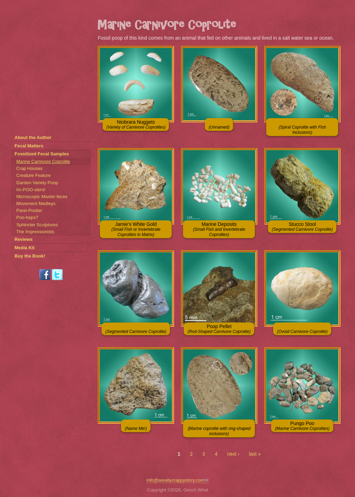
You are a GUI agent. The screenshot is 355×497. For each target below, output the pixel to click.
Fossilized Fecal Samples (42, 153)
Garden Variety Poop (37, 182)
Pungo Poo (302, 426)
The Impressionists (35, 231)
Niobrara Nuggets (136, 124)
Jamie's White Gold (135, 229)
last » (254, 454)
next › (233, 454)
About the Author (33, 137)
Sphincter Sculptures (37, 224)
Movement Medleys (35, 203)
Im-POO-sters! (30, 189)
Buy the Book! (30, 256)
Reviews (24, 239)
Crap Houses (29, 168)
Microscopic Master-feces (41, 196)
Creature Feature (33, 175)
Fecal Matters (29, 145)
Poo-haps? (27, 217)
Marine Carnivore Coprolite (43, 161)
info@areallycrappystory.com (178, 480)
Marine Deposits (219, 229)
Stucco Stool (302, 226)
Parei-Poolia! (29, 210)
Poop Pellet (219, 329)
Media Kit (25, 247)
